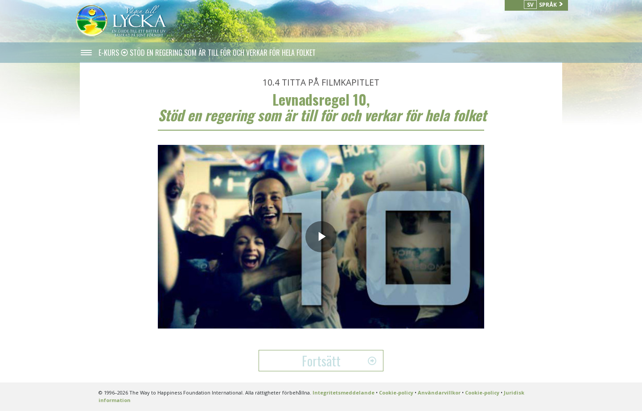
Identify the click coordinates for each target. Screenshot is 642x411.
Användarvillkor (439, 392)
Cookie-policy (396, 392)
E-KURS (110, 52)
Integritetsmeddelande (343, 392)
